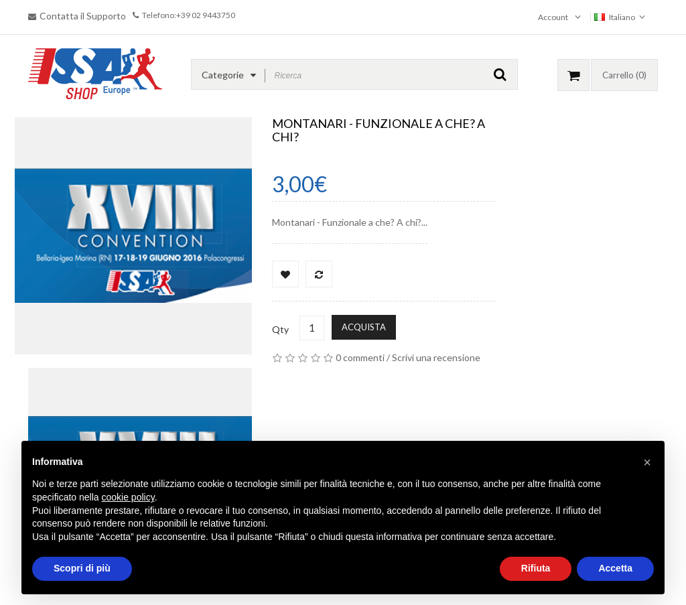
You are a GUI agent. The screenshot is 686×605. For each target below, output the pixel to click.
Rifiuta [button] (536, 568)
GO (500, 74)
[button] (647, 462)
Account (553, 17)
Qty (280, 329)
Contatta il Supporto (83, 15)
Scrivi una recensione (436, 357)
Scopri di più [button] (82, 568)
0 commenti (360, 357)
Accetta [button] (615, 568)
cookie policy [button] (128, 497)
